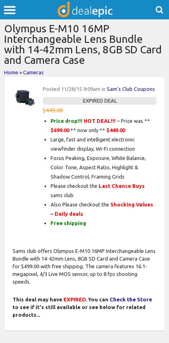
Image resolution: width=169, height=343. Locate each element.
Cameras (33, 72)
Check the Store (131, 299)
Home (11, 72)
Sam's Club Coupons (131, 89)
